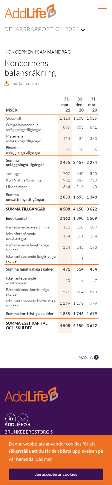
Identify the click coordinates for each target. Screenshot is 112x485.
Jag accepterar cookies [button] (56, 474)
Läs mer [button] (44, 459)
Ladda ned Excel (26, 83)
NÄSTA (89, 357)
